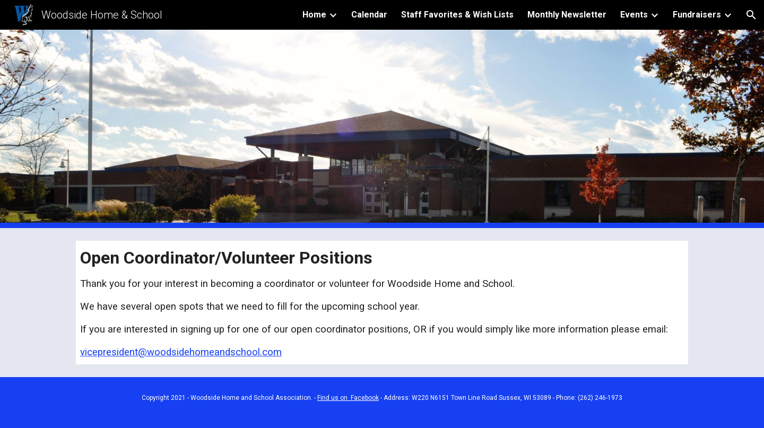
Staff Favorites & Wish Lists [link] (457, 15)
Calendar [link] (369, 15)
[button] (751, 15)
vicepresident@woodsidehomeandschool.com (181, 352)
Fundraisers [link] (697, 15)
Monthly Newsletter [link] (566, 15)
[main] (382, 302)
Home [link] (314, 15)
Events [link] (634, 15)
